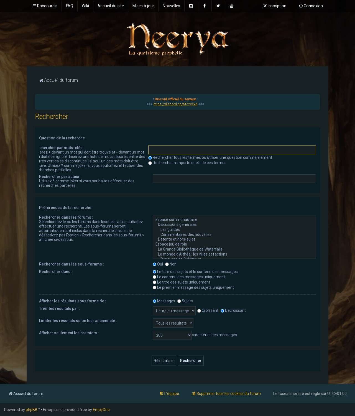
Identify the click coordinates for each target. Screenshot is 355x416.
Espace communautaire (234, 219)
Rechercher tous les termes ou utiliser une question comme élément (210, 157)
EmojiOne (101, 409)
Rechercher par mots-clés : (60, 148)
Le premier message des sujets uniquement (193, 287)
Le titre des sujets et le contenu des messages (195, 271)
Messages (164, 301)
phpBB (31, 409)
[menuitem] (69, 6)
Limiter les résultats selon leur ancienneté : (78, 320)
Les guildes (234, 229)
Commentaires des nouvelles (234, 234)
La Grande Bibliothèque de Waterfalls (234, 249)
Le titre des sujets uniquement (181, 282)
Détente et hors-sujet (234, 239)
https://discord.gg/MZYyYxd (175, 104)
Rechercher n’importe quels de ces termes (187, 162)
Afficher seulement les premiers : (69, 333)
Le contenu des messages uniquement (189, 277)
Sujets (185, 301)
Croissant (207, 310)
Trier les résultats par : (59, 308)
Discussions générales (234, 224)
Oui (158, 264)
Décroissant (233, 310)
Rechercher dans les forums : (66, 217)
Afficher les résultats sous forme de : (72, 301)
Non (171, 264)
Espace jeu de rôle (234, 244)
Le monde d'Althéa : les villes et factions (234, 254)
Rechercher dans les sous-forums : (71, 264)
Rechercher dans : (55, 271)
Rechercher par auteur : (60, 176)
